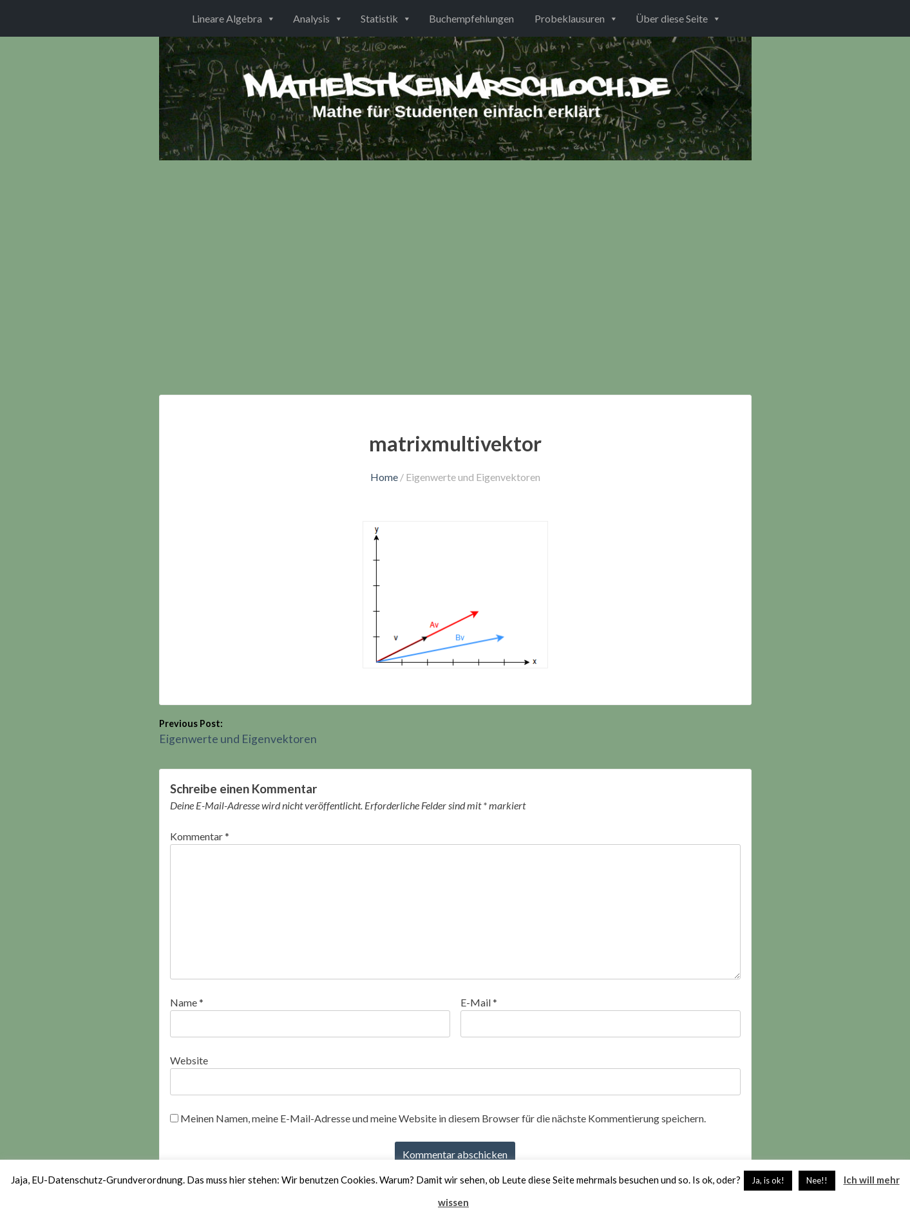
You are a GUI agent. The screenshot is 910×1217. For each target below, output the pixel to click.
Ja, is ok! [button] (768, 1180)
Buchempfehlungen (471, 18)
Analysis (311, 18)
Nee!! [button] (817, 1180)
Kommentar (199, 836)
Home (384, 477)
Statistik (379, 18)
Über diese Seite (672, 18)
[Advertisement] (455, 257)
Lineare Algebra (227, 18)
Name (187, 1002)
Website (189, 1060)
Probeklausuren (570, 18)
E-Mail (478, 1002)
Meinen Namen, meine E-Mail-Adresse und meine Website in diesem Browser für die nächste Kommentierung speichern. (443, 1118)
